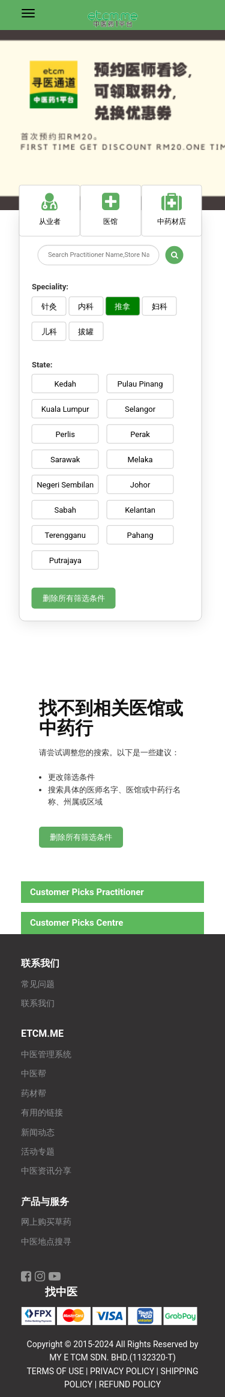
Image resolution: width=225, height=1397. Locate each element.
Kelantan (140, 509)
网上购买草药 (46, 1222)
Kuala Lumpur (65, 409)
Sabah (65, 509)
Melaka (139, 459)
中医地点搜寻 (46, 1242)
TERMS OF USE (54, 1371)
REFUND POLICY (130, 1384)
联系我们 (38, 1003)
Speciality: (50, 286)
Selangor (140, 409)
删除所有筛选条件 (74, 598)
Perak (140, 434)
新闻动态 (38, 1132)
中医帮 (33, 1074)
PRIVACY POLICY (122, 1371)
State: (42, 364)
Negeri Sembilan (65, 484)
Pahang (140, 535)
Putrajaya (65, 560)
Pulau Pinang (140, 383)
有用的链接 (42, 1113)
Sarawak (65, 459)
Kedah (65, 383)
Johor (140, 484)
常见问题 (38, 984)
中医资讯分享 (46, 1171)
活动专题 (38, 1152)
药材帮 (33, 1093)
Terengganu (65, 535)
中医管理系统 (46, 1054)
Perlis (65, 434)
